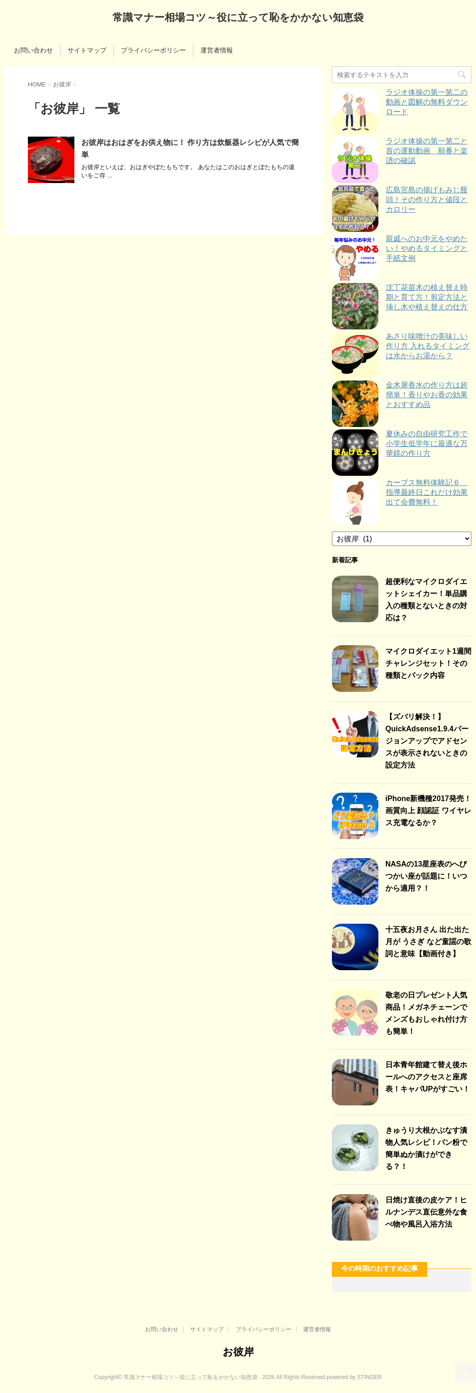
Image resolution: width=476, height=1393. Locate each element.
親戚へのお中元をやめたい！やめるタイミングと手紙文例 (427, 248)
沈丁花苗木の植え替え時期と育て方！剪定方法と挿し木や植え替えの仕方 (427, 297)
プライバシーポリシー (153, 50)
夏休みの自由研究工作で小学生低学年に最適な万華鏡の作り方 (427, 443)
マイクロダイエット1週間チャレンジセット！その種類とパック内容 (428, 663)
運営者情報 (216, 50)
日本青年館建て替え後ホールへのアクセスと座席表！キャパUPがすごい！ (427, 1077)
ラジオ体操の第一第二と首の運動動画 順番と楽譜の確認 (427, 150)
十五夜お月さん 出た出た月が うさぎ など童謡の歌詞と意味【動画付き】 (428, 942)
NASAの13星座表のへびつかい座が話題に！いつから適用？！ (426, 876)
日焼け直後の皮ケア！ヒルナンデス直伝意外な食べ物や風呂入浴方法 (426, 1212)
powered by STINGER (354, 1377)
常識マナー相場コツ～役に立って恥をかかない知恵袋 (238, 18)
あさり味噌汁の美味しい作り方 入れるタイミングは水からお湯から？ (427, 346)
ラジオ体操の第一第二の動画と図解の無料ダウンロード (427, 102)
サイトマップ (86, 50)
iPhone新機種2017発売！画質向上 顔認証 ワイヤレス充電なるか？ (428, 811)
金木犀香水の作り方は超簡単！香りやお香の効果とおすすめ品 (427, 394)
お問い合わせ (33, 50)
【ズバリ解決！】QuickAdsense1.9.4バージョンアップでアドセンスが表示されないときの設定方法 (427, 741)
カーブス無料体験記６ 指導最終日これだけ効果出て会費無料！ (427, 492)
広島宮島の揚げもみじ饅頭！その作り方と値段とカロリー (427, 199)
